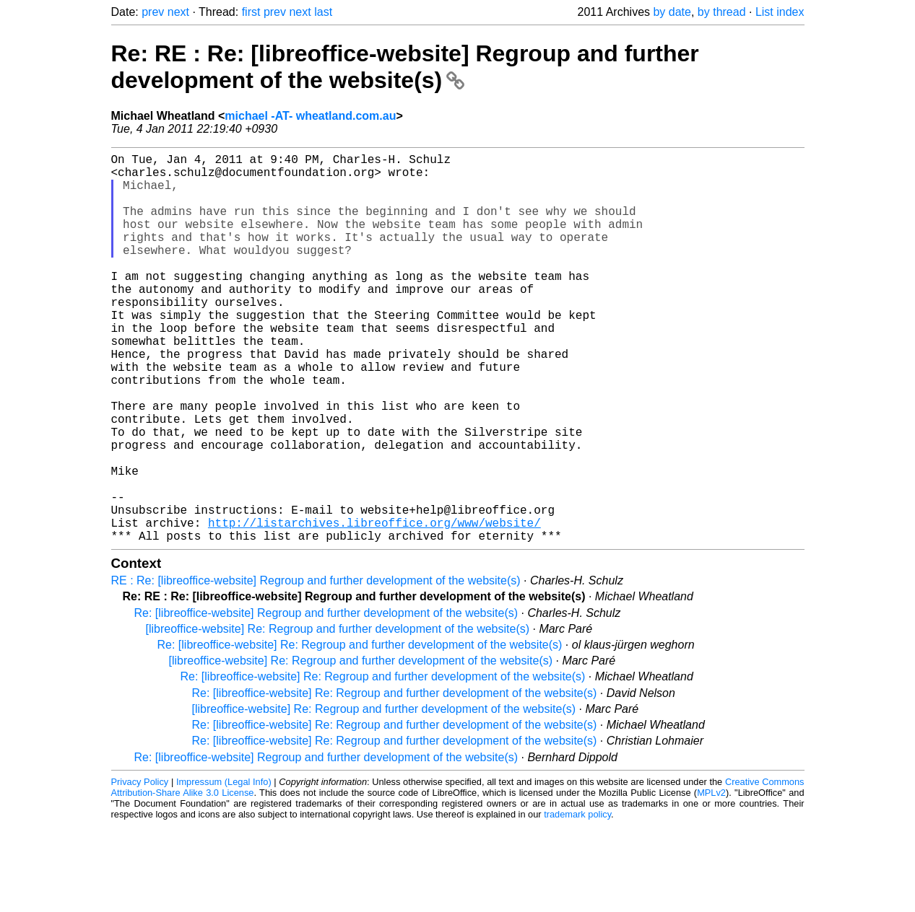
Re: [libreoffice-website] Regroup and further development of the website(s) (326, 699)
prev (153, 12)
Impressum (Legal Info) (224, 868)
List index (780, 12)
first (251, 12)
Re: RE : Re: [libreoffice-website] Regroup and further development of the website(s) (405, 66)
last (323, 12)
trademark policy (577, 900)
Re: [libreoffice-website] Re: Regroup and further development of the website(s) (360, 731)
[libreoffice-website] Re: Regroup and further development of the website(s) (338, 715)
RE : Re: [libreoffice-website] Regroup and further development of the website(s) (316, 667)
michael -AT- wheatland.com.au (310, 116)
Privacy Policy (140, 868)
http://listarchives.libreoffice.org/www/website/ (374, 606)
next (178, 12)
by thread (722, 12)
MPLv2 (711, 879)
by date (671, 12)
